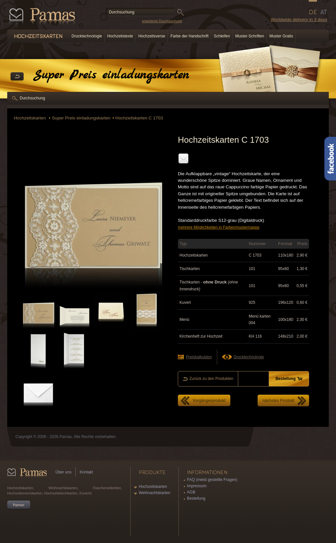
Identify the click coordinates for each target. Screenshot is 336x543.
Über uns (63, 472)
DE (313, 11)
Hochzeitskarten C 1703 (139, 117)
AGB (191, 492)
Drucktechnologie (87, 36)
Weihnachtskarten (154, 493)
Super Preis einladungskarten (81, 117)
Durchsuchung (32, 98)
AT (323, 11)
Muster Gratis (281, 36)
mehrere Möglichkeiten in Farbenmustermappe (219, 227)
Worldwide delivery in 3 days (299, 19)
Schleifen (222, 36)
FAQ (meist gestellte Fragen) (212, 479)
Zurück (17, 76)
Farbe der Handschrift (189, 36)
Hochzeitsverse (151, 36)
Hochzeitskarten (30, 117)
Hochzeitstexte (120, 36)
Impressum (196, 486)
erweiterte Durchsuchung (162, 21)
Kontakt (86, 472)
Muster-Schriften (249, 36)
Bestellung (196, 498)
